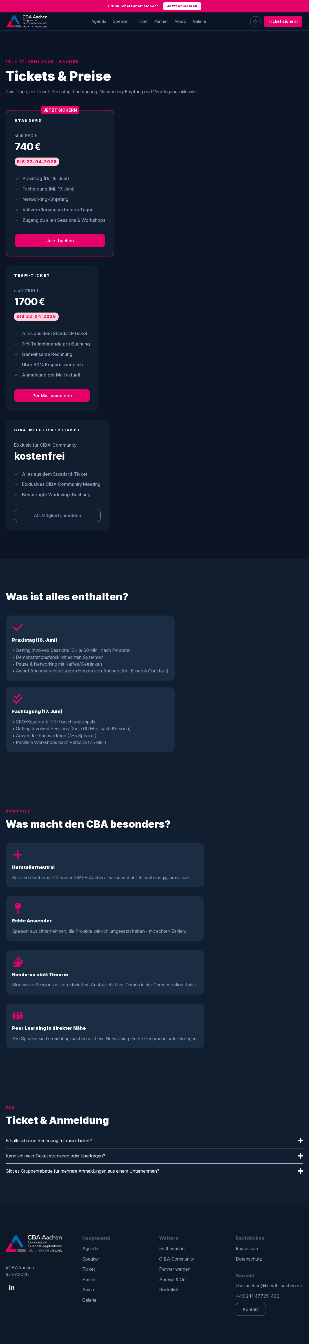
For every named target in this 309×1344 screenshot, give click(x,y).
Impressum (247, 1248)
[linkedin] (12, 1287)
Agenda (99, 21)
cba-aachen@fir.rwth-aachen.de (269, 1285)
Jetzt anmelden (182, 6)
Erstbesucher (172, 1248)
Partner (161, 21)
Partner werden (174, 1269)
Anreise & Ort (172, 1279)
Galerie (199, 21)
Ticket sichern (283, 21)
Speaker (121, 21)
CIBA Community (176, 1259)
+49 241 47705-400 (257, 1296)
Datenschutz (249, 1259)
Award (180, 21)
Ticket (142, 21)
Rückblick (169, 1289)
